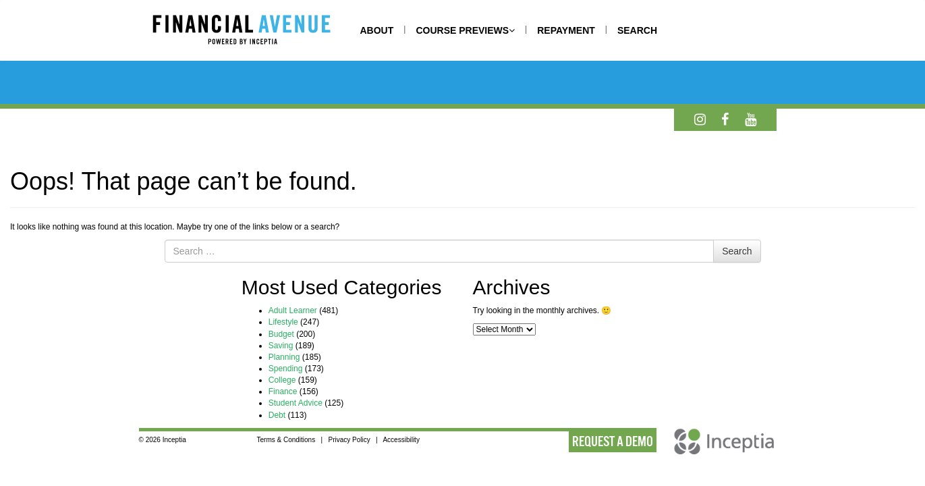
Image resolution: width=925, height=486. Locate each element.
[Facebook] (725, 119)
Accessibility (401, 439)
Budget (281, 334)
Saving (281, 345)
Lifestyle (283, 322)
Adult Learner (293, 310)
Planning (284, 357)
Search (737, 251)
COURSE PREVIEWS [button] (465, 30)
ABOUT (377, 30)
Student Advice (296, 403)
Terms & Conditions (285, 439)
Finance (283, 391)
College (282, 380)
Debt (277, 415)
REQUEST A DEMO (612, 441)
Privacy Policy (349, 439)
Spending (286, 368)
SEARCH (637, 30)
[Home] (254, 32)
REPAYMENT (566, 30)
